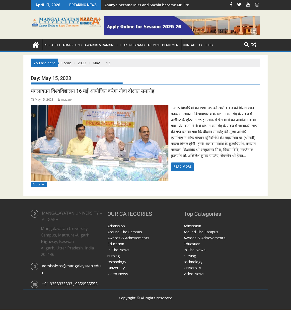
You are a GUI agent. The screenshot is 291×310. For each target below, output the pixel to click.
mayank (65, 99)
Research (52, 45)
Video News (117, 273)
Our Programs (132, 45)
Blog (209, 45)
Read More (182, 166)
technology (116, 261)
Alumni (153, 45)
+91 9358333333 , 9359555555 (70, 284)
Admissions (72, 45)
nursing (113, 255)
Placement (171, 45)
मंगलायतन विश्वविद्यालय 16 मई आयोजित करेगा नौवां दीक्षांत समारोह (92, 91)
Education (39, 184)
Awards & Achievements (128, 237)
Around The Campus (124, 231)
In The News (118, 249)
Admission (116, 225)
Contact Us (192, 45)
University (116, 267)
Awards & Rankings (101, 45)
